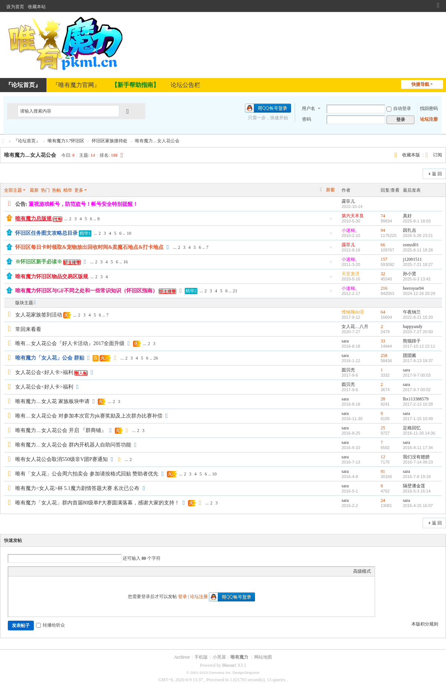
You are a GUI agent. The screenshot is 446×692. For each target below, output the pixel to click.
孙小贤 (409, 273)
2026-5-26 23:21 (418, 235)
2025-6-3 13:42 (417, 279)
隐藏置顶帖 (331, 249)
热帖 (56, 190)
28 (383, 399)
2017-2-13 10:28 (418, 404)
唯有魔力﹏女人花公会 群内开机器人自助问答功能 (73, 445)
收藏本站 (37, 6)
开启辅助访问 (431, 5)
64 (383, 312)
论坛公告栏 (185, 85)
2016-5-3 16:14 (417, 491)
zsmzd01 (411, 244)
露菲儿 (348, 201)
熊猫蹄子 (412, 341)
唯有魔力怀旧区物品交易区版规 (51, 276)
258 (384, 355)
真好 (407, 215)
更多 (78, 190)
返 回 (437, 173)
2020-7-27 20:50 (418, 331)
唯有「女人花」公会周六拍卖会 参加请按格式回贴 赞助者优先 (86, 474)
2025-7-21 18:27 (418, 264)
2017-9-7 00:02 (417, 389)
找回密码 (429, 108)
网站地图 (263, 657)
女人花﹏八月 (355, 326)
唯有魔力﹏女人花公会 (30, 155)
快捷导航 (420, 84)
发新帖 (15, 173)
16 (125, 261)
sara (345, 341)
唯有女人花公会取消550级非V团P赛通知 (61, 459)
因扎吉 (409, 230)
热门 (45, 190)
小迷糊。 (350, 230)
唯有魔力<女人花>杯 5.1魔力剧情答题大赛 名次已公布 (77, 488)
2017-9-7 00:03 (417, 375)
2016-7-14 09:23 (418, 462)
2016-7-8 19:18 (417, 476)
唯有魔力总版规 (33, 218)
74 (383, 215)
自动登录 (399, 108)
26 (155, 358)
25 (383, 428)
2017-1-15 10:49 (418, 418)
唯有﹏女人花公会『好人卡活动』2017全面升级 (70, 343)
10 (129, 233)
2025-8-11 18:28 (418, 250)
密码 (306, 119)
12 (383, 456)
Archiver (182, 657)
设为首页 (15, 6)
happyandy (413, 326)
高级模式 (362, 571)
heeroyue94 (413, 288)
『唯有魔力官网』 (76, 85)
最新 (34, 190)
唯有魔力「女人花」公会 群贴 (49, 358)
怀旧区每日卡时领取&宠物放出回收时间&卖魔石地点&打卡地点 (89, 247)
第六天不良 (353, 215)
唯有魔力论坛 (3, 141)
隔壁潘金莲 (414, 485)
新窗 (330, 189)
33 (383, 341)
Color (21, 571)
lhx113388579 (416, 399)
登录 (182, 596)
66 (383, 244)
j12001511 (412, 259)
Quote (49, 571)
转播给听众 (50, 625)
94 (383, 230)
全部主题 (13, 190)
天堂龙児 (350, 273)
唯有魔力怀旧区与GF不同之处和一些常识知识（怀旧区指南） (86, 290)
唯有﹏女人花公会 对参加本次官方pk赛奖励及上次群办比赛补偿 (88, 416)
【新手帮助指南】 (135, 85)
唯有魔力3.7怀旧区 (66, 140)
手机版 (201, 657)
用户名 (308, 108)
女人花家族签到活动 (38, 315)
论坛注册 (429, 119)
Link (39, 571)
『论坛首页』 (26, 140)
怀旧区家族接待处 (109, 140)
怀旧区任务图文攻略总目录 (46, 233)
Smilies (67, 571)
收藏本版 (411, 154)
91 (383, 471)
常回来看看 (28, 329)
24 (383, 500)
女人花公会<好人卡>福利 (44, 372)
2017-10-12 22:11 (419, 346)
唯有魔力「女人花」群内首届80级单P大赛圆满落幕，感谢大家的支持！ (97, 503)
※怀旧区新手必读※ (38, 261)
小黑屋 (219, 657)
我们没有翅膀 (416, 456)
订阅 (437, 154)
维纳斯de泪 (352, 312)
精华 (67, 190)
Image (30, 571)
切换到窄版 (438, 8)
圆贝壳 (348, 370)
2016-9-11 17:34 (418, 447)
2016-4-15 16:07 (418, 505)
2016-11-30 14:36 (419, 433)
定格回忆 (412, 428)
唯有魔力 (239, 657)
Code (58, 571)
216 (384, 288)
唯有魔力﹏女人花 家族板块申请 (52, 401)
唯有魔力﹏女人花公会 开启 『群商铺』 (60, 430)
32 (383, 273)
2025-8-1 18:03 (417, 221)
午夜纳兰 (412, 312)
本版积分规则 (424, 624)
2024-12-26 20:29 (419, 293)
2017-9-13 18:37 (418, 360)
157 (384, 259)
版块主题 (24, 302)
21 (235, 290)
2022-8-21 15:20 (418, 317)
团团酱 (409, 355)
